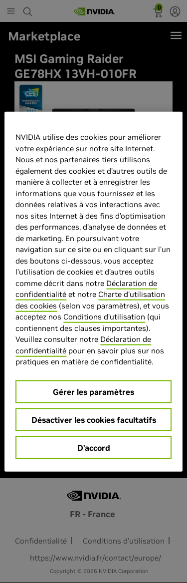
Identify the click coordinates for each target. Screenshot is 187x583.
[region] (93, 292)
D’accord (93, 447)
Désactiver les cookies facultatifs (93, 419)
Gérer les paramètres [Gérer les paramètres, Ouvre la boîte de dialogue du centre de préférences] (93, 391)
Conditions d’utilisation (104, 316)
